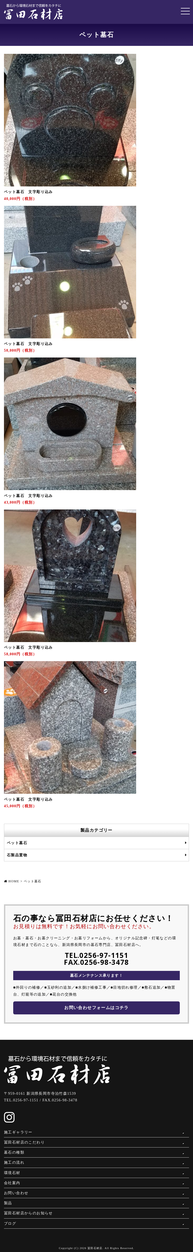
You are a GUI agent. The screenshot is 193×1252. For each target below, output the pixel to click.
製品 (8, 1203)
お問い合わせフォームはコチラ (96, 1007)
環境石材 (12, 1173)
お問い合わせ (16, 1193)
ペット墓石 (17, 843)
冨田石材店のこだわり (24, 1142)
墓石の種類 (14, 1152)
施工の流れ (14, 1162)
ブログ (10, 1223)
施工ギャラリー (18, 1132)
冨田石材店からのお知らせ (28, 1213)
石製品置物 (17, 855)
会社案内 (12, 1183)
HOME (13, 881)
